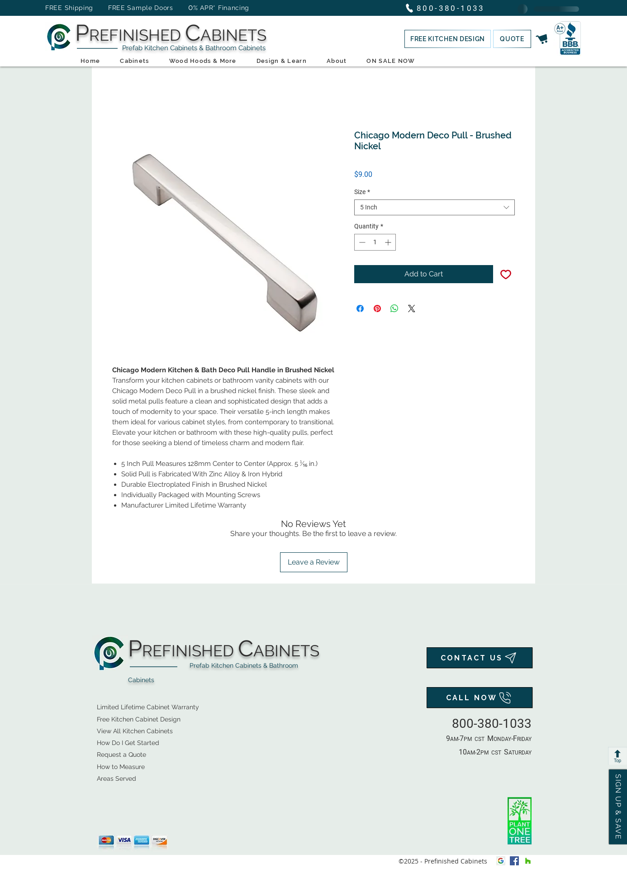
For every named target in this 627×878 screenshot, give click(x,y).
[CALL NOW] (479, 697)
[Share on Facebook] (360, 308)
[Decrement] (361, 242)
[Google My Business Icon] (500, 860)
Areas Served (116, 778)
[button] (447, 39)
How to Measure (121, 766)
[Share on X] (411, 308)
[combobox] (434, 207)
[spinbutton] (375, 242)
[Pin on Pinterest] (377, 308)
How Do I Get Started (128, 742)
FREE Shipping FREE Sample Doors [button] (113, 7)
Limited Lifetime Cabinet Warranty (148, 707)
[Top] (617, 756)
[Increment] (388, 242)
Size (362, 191)
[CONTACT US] (479, 657)
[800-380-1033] (449, 8)
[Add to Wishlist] (506, 274)
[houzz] (527, 860)
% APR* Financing (221, 7)
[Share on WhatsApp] (394, 308)
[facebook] (514, 860)
